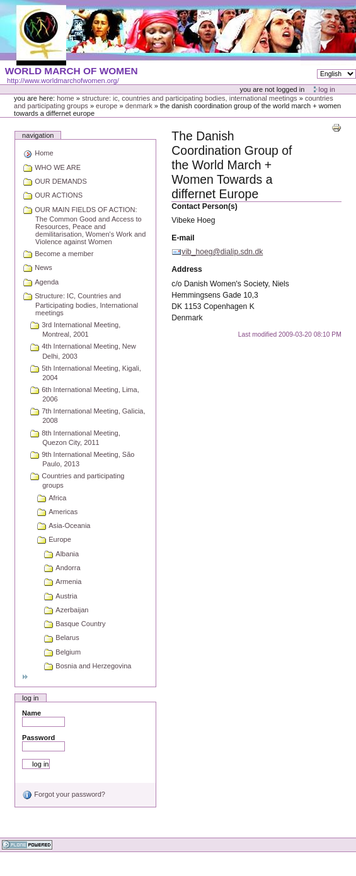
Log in (327, 89)
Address (186, 269)
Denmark (138, 106)
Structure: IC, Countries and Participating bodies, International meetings (189, 98)
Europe (106, 106)
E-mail (182, 237)
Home (65, 98)
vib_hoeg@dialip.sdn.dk (222, 251)
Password (38, 737)
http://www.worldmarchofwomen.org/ (63, 80)
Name (31, 713)
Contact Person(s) (204, 206)
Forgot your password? (63, 794)
